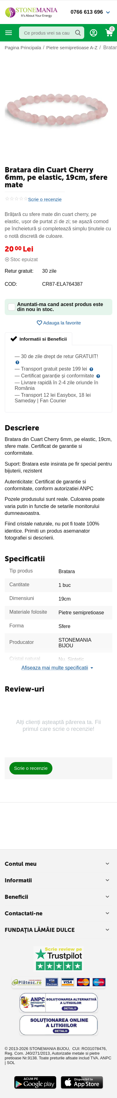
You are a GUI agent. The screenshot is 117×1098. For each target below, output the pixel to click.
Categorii (8, 32)
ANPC (105, 1058)
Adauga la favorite (58, 323)
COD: (11, 284)
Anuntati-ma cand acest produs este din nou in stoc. (55, 307)
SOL (11, 1062)
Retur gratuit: (19, 271)
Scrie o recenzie (45, 199)
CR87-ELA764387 (62, 284)
